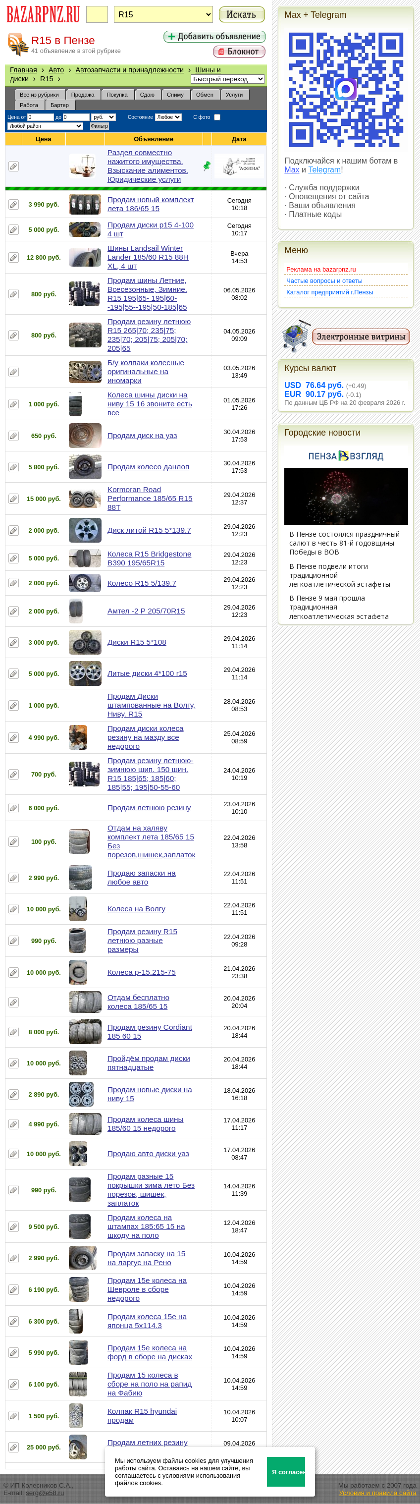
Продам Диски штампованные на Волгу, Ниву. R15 (151, 705)
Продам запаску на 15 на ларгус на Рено (146, 1258)
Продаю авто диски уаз (148, 1153)
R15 (46, 79)
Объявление (154, 139)
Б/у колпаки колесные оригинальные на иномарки (145, 371)
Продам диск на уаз (142, 435)
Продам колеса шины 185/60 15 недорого (145, 1123)
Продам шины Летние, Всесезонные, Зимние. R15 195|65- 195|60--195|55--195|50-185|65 (147, 293)
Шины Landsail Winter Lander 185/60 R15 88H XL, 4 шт (148, 257)
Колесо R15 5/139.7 (141, 583)
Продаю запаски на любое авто (141, 877)
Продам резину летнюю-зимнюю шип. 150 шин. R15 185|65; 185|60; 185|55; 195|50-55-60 (150, 773)
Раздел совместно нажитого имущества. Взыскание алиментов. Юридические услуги (147, 165)
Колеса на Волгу (136, 908)
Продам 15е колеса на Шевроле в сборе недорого (147, 1289)
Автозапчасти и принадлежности (129, 70)
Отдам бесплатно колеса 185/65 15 (138, 1001)
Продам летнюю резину (149, 807)
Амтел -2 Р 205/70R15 (146, 611)
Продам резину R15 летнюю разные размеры (142, 940)
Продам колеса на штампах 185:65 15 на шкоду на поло (146, 1226)
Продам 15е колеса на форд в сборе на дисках (149, 1352)
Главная (23, 70)
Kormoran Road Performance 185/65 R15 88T (150, 498)
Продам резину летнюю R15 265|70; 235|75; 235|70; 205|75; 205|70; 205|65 (149, 334)
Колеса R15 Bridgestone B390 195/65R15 (149, 558)
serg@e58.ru (45, 1493)
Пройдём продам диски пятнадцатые (148, 1062)
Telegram (324, 170)
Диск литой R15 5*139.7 (149, 530)
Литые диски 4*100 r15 (147, 673)
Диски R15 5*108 (136, 642)
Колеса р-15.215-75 (141, 972)
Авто (56, 70)
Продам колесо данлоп (148, 466)
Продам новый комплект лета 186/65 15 (150, 204)
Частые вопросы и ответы (324, 280)
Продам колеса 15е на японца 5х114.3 (147, 1321)
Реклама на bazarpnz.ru (321, 269)
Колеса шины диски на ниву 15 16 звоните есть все (149, 403)
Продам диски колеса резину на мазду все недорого (145, 737)
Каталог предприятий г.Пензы (329, 292)
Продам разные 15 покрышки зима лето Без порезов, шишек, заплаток (151, 1189)
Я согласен (288, 1472)
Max (291, 170)
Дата (239, 139)
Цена (44, 139)
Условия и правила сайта (378, 1493)
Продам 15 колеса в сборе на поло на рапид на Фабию (149, 1384)
